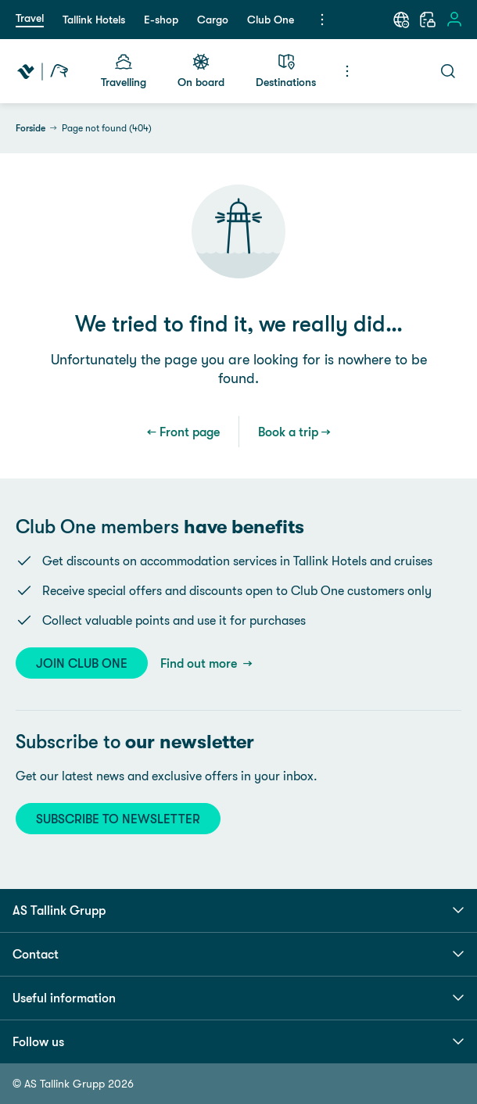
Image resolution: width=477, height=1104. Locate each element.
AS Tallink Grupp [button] (238, 910)
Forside (30, 128)
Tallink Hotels (94, 19)
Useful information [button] (238, 998)
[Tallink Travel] (43, 71)
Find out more (200, 663)
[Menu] (322, 19)
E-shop (161, 19)
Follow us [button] (238, 1041)
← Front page (183, 431)
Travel (30, 18)
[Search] (448, 71)
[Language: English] (401, 19)
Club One (270, 19)
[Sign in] (454, 19)
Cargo (212, 19)
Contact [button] (238, 954)
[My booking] (427, 19)
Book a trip (288, 431)
